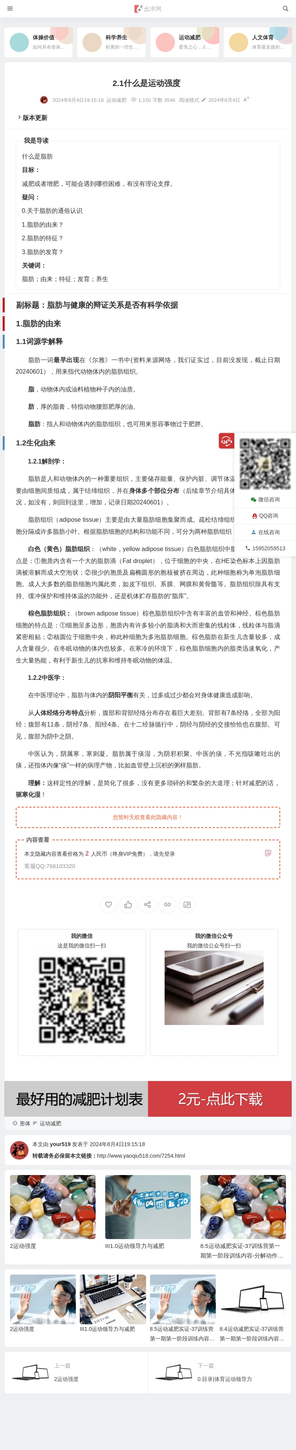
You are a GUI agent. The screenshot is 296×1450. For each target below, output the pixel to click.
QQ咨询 (265, 516)
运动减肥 (116, 100)
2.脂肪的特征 (24, 1335)
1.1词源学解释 (29, 1310)
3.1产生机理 (26, 1384)
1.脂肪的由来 (24, 1297)
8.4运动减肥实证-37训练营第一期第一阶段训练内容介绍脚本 (252, 1338)
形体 (25, 1123)
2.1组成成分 (26, 1347)
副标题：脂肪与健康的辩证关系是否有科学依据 (50, 1285)
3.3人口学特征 (29, 1409)
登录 (169, 854)
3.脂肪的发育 (24, 1372)
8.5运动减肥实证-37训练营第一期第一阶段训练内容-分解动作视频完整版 (241, 1255)
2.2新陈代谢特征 (32, 1359)
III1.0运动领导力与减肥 (134, 1246)
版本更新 (35, 118)
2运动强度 (23, 1246)
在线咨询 (265, 532)
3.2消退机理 (26, 1397)
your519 (60, 1144)
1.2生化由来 (26, 1322)
